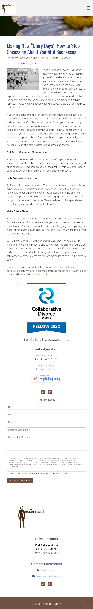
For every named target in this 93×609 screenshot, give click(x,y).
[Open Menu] (88, 8)
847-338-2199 (46, 365)
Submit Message (20, 480)
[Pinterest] (50, 392)
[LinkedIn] (43, 392)
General (44, 58)
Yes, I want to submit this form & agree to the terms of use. (40, 473)
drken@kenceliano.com (46, 369)
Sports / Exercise (60, 58)
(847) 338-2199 (48, 570)
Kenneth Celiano (19, 58)
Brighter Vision (53, 603)
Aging (34, 58)
